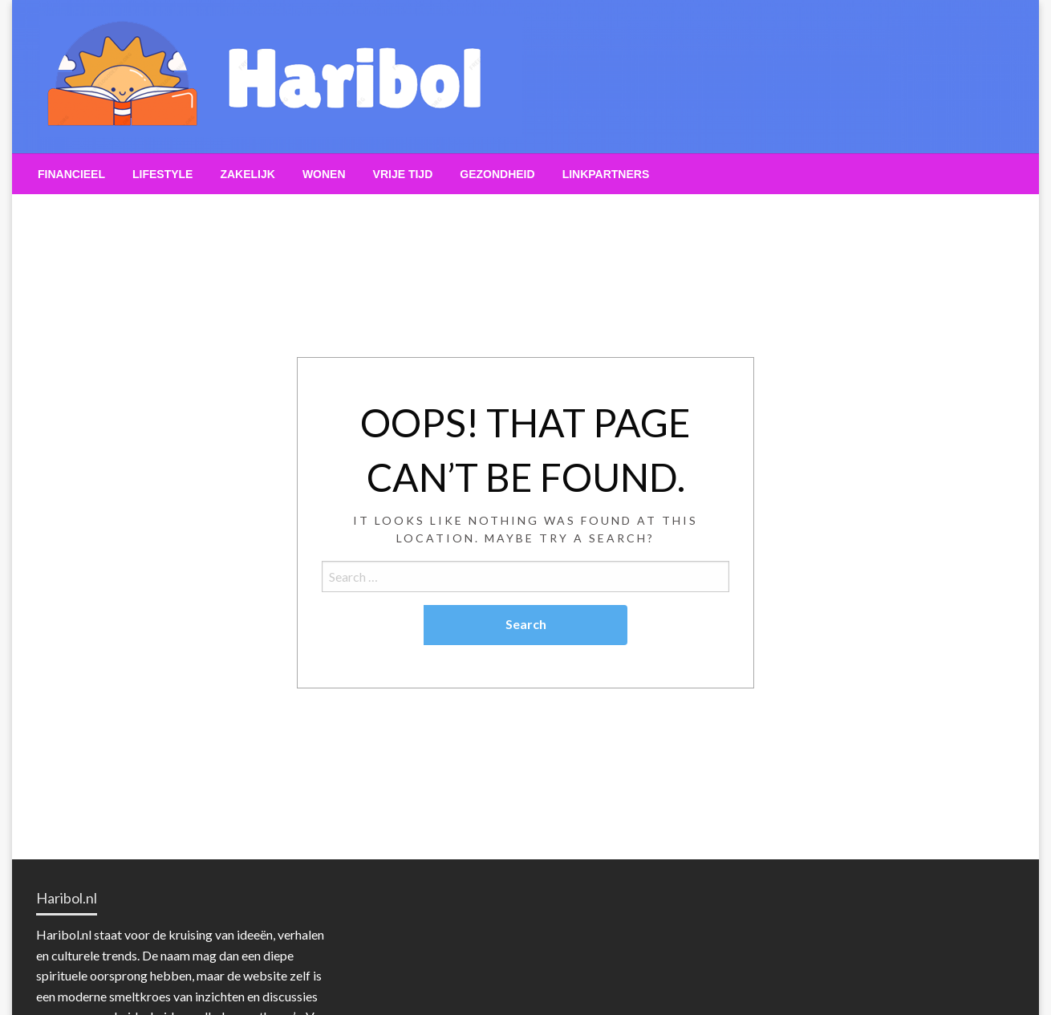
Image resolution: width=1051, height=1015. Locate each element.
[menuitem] (71, 174)
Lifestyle (162, 174)
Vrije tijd (403, 174)
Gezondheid (497, 174)
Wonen (324, 174)
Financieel (71, 174)
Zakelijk (247, 174)
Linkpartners (606, 174)
